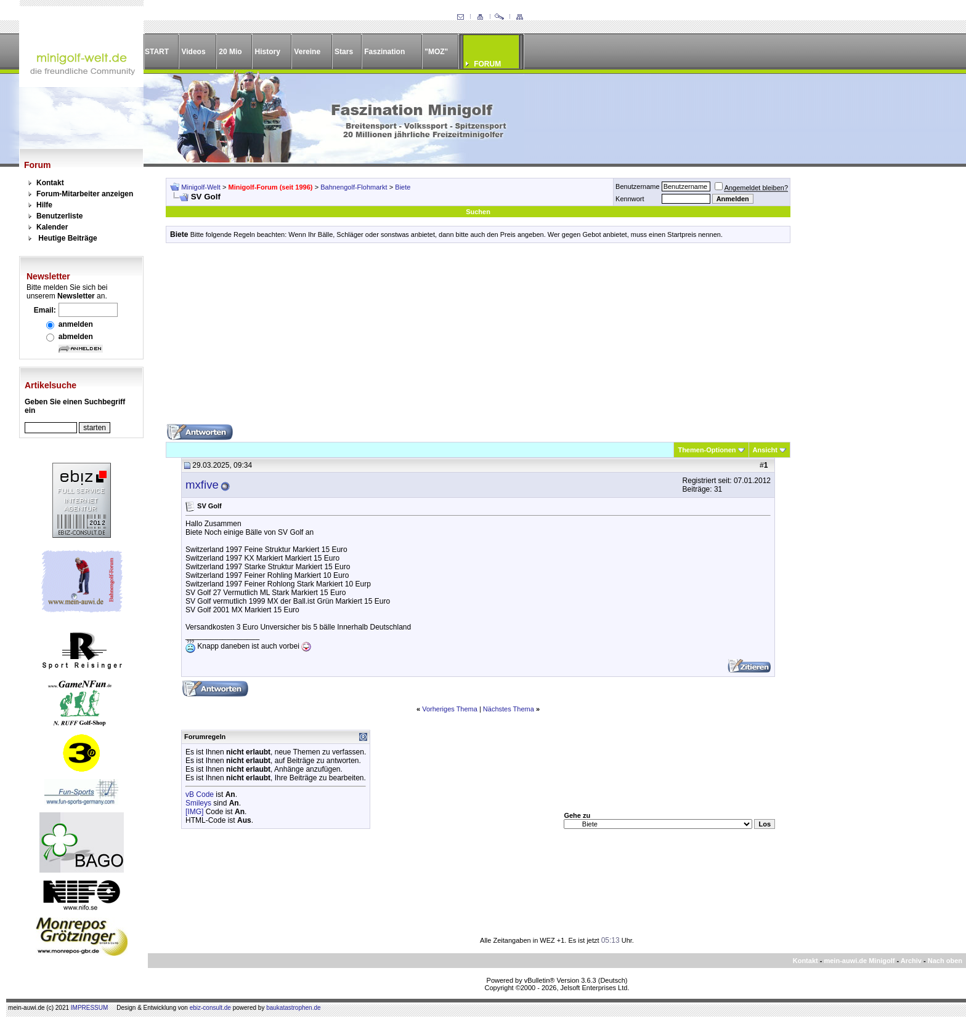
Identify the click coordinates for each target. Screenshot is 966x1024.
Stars (344, 51)
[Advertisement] (478, 338)
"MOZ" (436, 51)
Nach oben (945, 960)
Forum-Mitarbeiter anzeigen (84, 194)
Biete (402, 187)
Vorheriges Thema (449, 709)
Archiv (911, 960)
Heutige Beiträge (67, 238)
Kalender (52, 227)
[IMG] (194, 811)
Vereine (307, 51)
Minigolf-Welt (200, 187)
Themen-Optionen (707, 450)
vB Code (199, 794)
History (267, 51)
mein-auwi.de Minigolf (859, 960)
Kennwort (629, 198)
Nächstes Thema (508, 709)
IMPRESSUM (89, 1007)
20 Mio (230, 51)
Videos (193, 51)
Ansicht (765, 450)
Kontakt (50, 182)
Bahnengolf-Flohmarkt (353, 187)
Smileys (198, 803)
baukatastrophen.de (293, 1007)
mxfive (202, 484)
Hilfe (44, 205)
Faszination (384, 51)
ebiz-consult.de (210, 1007)
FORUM (487, 64)
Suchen (478, 211)
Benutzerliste (59, 216)
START (157, 51)
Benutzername (637, 186)
